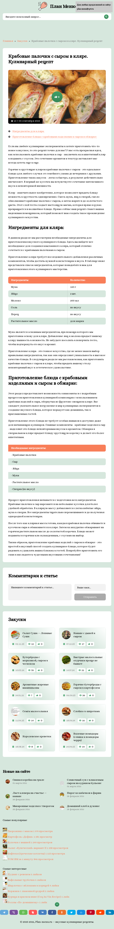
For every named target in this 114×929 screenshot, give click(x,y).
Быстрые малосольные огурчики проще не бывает (88, 660)
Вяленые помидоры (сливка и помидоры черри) (86, 737)
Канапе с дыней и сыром (84, 635)
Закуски (22, 40)
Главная (8, 40)
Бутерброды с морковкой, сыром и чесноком (35, 660)
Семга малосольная (35, 711)
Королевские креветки (36, 736)
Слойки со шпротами (86, 711)
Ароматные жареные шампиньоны (35, 686)
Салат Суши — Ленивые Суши (37, 635)
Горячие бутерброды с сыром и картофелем (87, 686)
